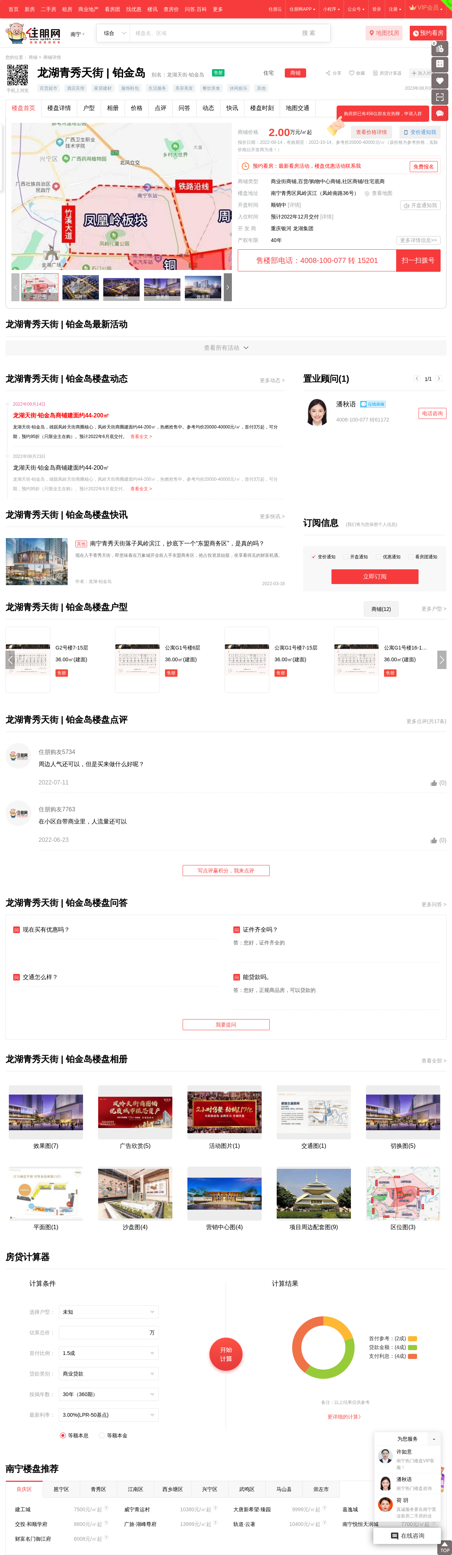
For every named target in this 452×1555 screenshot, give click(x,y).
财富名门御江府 (33, 1539)
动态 (208, 108)
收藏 (360, 73)
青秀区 (98, 1489)
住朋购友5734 (57, 752)
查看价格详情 (371, 132)
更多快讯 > (272, 516)
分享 (337, 73)
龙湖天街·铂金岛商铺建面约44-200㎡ (61, 415)
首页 (13, 9)
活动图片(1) (224, 1146)
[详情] (294, 205)
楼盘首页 (23, 108)
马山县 (284, 1489)
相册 (113, 108)
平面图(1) (45, 1227)
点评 (160, 108)
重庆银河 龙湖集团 (292, 228)
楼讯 (152, 9)
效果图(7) (45, 1146)
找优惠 (133, 9)
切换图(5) (403, 1146)
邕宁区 (61, 1489)
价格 (137, 108)
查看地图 (378, 194)
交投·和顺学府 (31, 1524)
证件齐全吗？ (255, 929)
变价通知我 (420, 132)
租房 (67, 9)
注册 (393, 9)
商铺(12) (381, 609)
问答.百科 (196, 9)
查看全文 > (141, 436)
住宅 (268, 73)
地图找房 (384, 33)
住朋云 (275, 9)
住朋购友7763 (57, 809)
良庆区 (24, 1489)
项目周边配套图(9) (314, 1227)
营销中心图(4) (224, 1227)
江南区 (135, 1489)
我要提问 (226, 1025)
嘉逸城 (350, 1509)
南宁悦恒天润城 (360, 1524)
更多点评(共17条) (426, 721)
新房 (30, 9)
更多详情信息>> (418, 240)
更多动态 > (272, 380)
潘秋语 (346, 404)
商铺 (33, 57)
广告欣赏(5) (135, 1146)
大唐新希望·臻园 (252, 1509)
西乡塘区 (172, 1489)
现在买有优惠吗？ (41, 929)
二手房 (48, 9)
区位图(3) (403, 1227)
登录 (376, 9)
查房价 (171, 9)
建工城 (23, 1509)
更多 (218, 9)
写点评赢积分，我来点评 (226, 870)
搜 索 (308, 33)
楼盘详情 (59, 108)
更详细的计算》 (345, 1417)
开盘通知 (359, 556)
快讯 (232, 108)
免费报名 (423, 167)
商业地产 (88, 9)
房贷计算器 (391, 73)
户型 (89, 108)
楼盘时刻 (262, 108)
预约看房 (428, 33)
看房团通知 (426, 556)
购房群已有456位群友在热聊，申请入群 (379, 116)
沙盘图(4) (135, 1227)
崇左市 (321, 1489)
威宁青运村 (137, 1509)
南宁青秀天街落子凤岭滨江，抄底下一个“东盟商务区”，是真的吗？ (170, 543)
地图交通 (297, 108)
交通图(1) (313, 1146)
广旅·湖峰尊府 (140, 1524)
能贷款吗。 (252, 977)
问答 (184, 108)
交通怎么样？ (35, 977)
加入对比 (426, 73)
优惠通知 (392, 556)
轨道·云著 (244, 1524)
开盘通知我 (420, 206)
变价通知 (327, 556)
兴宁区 (210, 1489)
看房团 (112, 9)
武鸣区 (247, 1489)
